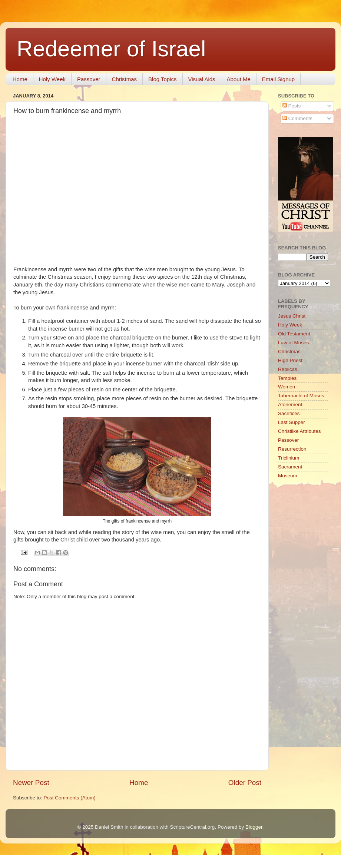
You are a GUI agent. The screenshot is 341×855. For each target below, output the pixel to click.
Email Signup (278, 79)
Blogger (253, 827)
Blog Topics (162, 79)
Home (20, 79)
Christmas (124, 79)
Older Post (244, 782)
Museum (287, 475)
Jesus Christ (291, 316)
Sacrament (290, 467)
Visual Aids (201, 79)
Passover (88, 79)
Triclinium (288, 458)
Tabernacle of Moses (301, 395)
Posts (291, 106)
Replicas (287, 369)
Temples (287, 378)
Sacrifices (289, 413)
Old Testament (294, 334)
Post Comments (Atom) (70, 798)
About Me (239, 79)
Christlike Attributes (299, 431)
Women (286, 387)
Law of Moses (293, 342)
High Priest (290, 360)
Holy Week (52, 79)
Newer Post (31, 782)
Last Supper (291, 422)
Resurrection (292, 449)
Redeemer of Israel (111, 48)
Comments (297, 118)
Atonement (290, 404)
